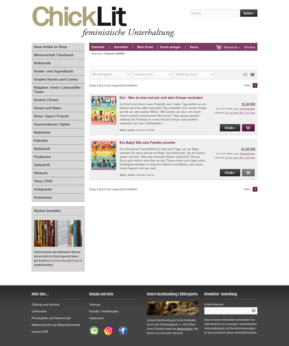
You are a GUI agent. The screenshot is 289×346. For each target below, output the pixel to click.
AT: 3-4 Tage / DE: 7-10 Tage (240, 112)
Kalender (41, 140)
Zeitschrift (42, 165)
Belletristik (42, 63)
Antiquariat (42, 189)
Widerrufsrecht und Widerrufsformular (56, 325)
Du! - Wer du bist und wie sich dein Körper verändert (161, 98)
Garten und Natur (47, 108)
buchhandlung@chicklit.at (66, 260)
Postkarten (42, 157)
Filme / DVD (43, 181)
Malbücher (42, 132)
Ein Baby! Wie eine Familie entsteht (147, 142)
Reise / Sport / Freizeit (51, 116)
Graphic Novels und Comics (56, 79)
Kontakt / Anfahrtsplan (103, 311)
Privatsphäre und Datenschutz (51, 318)
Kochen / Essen (46, 100)
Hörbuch (41, 173)
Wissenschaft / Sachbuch (54, 55)
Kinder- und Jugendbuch (53, 71)
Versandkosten (247, 108)
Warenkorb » (239, 47)
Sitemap (94, 304)
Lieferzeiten (39, 311)
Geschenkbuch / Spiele (52, 124)
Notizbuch (42, 149)
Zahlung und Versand (45, 304)
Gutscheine (43, 197)
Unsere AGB (40, 331)
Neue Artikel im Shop (50, 47)
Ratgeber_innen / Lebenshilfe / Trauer (58, 90)
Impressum (96, 318)
